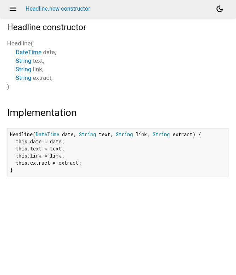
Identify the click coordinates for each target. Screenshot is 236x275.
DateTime (28, 52)
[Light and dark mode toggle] (219, 9)
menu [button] (13, 9)
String (23, 60)
